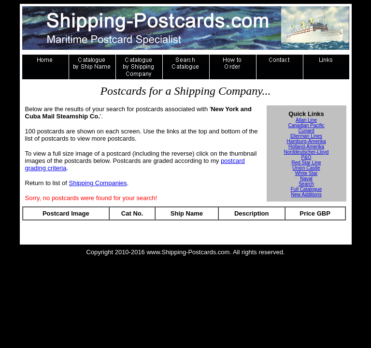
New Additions (306, 194)
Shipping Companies (98, 183)
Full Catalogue (306, 189)
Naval (306, 178)
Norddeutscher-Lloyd (306, 152)
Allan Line (306, 120)
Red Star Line (306, 162)
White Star (306, 173)
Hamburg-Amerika (306, 141)
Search (306, 184)
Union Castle (306, 168)
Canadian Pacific (306, 125)
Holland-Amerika (306, 146)
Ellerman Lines (306, 136)
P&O (306, 157)
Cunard (306, 130)
